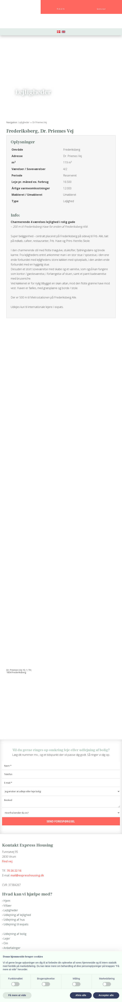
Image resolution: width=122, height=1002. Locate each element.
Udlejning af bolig (14, 934)
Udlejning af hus (14, 919)
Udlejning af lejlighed (17, 915)
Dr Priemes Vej (40, 122)
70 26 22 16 (14, 871)
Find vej (7, 861)
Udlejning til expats (15, 924)
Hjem (6, 901)
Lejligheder (24, 122)
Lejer (6, 938)
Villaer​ (7, 905)
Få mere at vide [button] (17, 995)
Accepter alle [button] (106, 995)
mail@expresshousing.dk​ (27, 875)
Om (5, 943)
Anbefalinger (11, 948)
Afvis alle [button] (80, 995)
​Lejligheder (10, 910)
